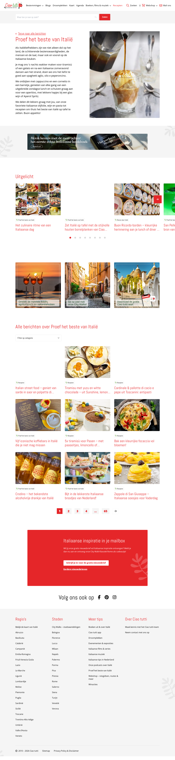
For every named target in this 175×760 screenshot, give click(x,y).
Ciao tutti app (95, 636)
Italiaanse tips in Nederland (101, 663)
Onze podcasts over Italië (100, 668)
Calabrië (19, 647)
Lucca (54, 647)
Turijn (54, 701)
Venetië (55, 707)
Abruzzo (19, 636)
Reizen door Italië (121, 220)
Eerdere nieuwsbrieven (75, 573)
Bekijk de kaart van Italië (26, 630)
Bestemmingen (34, 5)
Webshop (151, 5)
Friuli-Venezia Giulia (24, 663)
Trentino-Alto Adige (24, 723)
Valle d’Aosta (21, 734)
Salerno (55, 690)
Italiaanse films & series (99, 652)
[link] (115, 515)
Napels (55, 658)
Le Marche (20, 674)
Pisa (54, 674)
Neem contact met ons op (137, 636)
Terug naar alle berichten (30, 33)
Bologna (56, 636)
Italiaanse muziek (97, 658)
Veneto (18, 739)
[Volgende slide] (158, 199)
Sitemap (46, 754)
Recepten (117, 5)
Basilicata (19, 641)
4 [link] (86, 515)
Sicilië (18, 712)
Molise (18, 690)
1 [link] (60, 515)
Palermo (56, 663)
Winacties (93, 688)
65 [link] (105, 515)
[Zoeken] (56, 17)
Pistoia (55, 679)
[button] (70, 237)
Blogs (48, 5)
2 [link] (68, 515)
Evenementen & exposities (101, 647)
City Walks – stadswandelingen (66, 630)
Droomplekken (60, 5)
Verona (55, 712)
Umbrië (18, 728)
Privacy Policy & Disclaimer (66, 754)
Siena (54, 696)
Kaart (71, 5)
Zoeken (131, 5)
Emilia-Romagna (23, 658)
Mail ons (165, 5)
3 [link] (77, 515)
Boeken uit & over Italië (99, 630)
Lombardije (20, 685)
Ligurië (18, 679)
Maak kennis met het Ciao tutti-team (142, 630)
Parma (55, 668)
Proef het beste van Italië (25, 220)
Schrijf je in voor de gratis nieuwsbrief (86, 566)
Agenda (80, 5)
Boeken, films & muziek (98, 5)
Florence (56, 641)
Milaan (55, 652)
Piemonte (19, 696)
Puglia (18, 701)
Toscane (19, 717)
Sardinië (19, 707)
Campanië (20, 652)
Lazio (17, 668)
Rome (54, 685)
